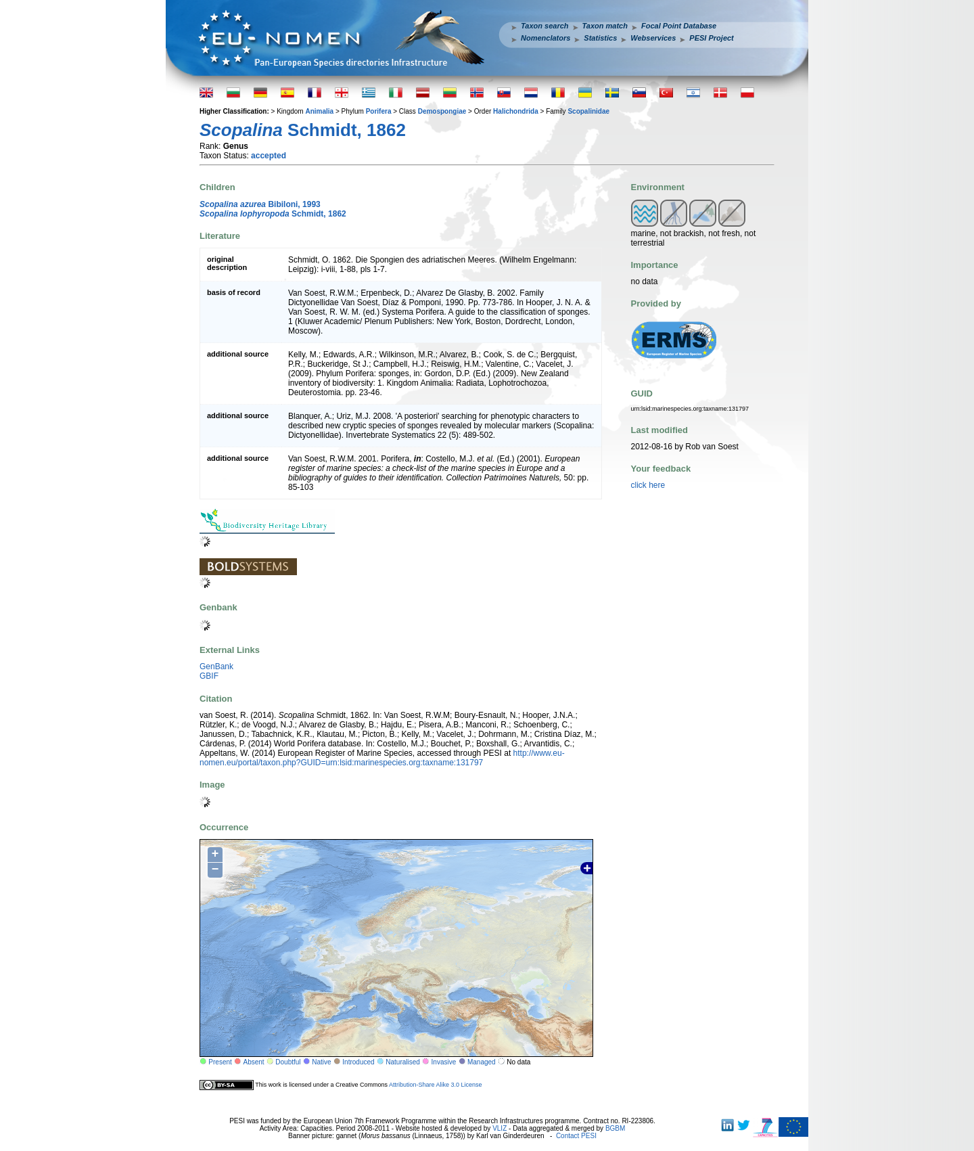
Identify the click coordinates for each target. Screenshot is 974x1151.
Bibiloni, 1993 (260, 204)
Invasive (444, 1062)
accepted (268, 155)
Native (321, 1062)
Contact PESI (576, 1135)
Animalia (319, 111)
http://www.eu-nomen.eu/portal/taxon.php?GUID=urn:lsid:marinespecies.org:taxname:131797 (382, 757)
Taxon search (545, 26)
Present (219, 1062)
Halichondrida (515, 111)
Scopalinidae (588, 111)
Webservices (653, 38)
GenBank (216, 666)
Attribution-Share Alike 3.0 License (435, 1084)
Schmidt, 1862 (273, 214)
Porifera (379, 111)
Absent (254, 1062)
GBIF (209, 676)
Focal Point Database (678, 26)
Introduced (358, 1062)
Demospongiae (442, 111)
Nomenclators (545, 38)
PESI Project (711, 38)
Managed (481, 1062)
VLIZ (499, 1128)
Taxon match (605, 26)
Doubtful (287, 1062)
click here (648, 485)
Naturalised (403, 1062)
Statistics (600, 38)
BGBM (615, 1128)
